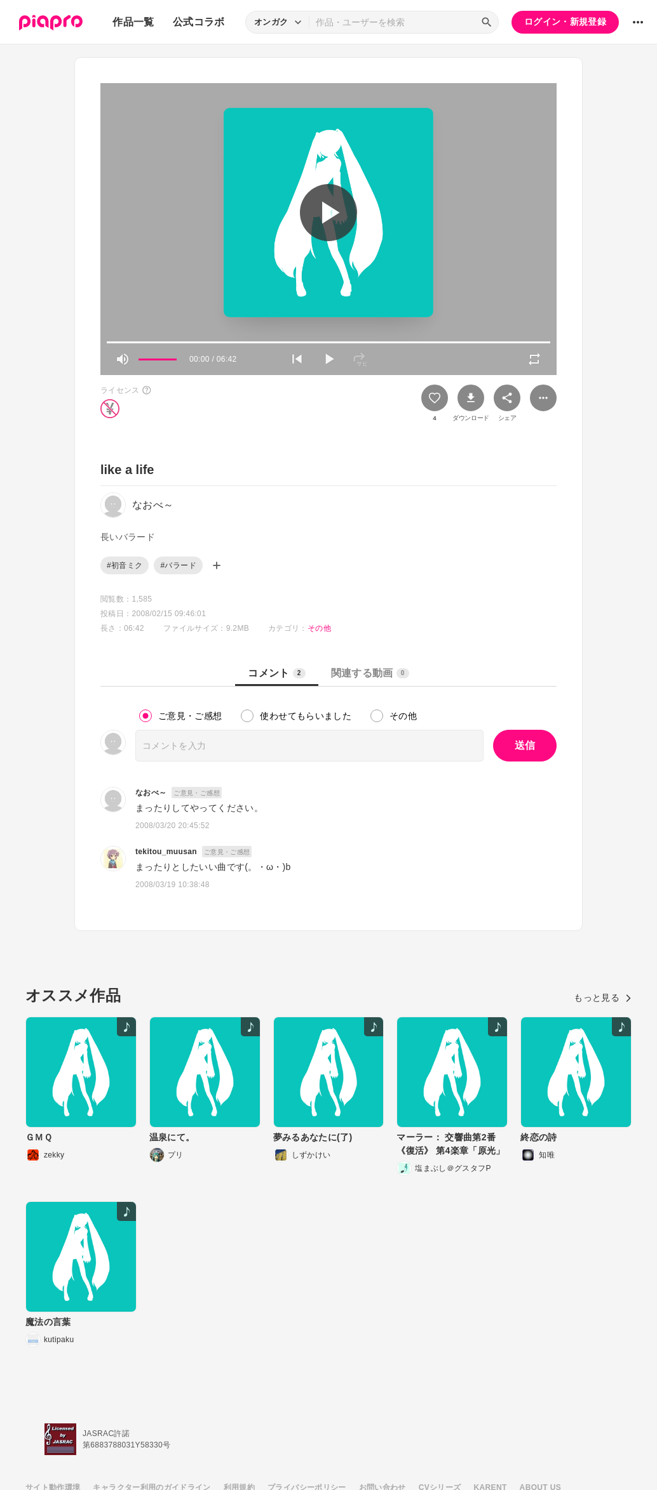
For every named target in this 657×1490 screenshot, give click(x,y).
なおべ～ (150, 792)
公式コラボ (199, 21)
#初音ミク (124, 565)
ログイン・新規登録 (565, 21)
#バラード (178, 565)
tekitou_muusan (166, 851)
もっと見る (603, 997)
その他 (319, 628)
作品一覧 (133, 21)
